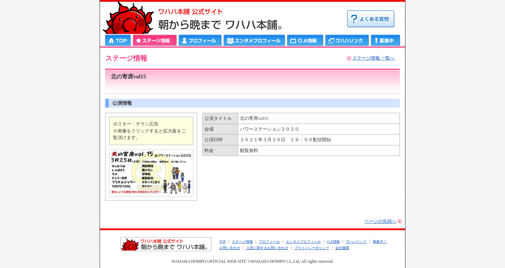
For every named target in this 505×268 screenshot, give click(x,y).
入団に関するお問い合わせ (267, 248)
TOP (222, 241)
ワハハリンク (347, 40)
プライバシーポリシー (311, 248)
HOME (118, 40)
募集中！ (380, 241)
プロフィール (200, 40)
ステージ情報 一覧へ (373, 58)
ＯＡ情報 (305, 40)
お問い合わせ (229, 248)
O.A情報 (333, 241)
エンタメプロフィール (254, 40)
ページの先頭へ (380, 221)
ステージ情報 (155, 40)
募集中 (385, 40)
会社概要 (342, 248)
